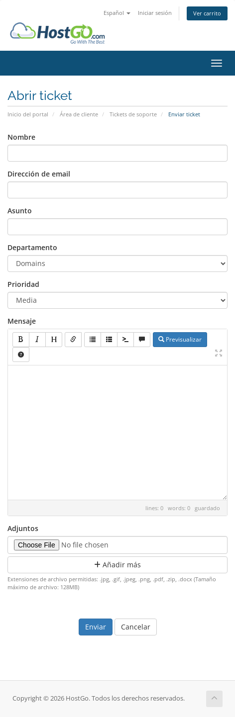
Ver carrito (207, 13)
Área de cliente (79, 114)
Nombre (21, 137)
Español (117, 12)
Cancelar (135, 626)
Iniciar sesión (155, 12)
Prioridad (23, 284)
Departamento (32, 247)
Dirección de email (38, 174)
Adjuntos (22, 528)
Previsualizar (180, 339)
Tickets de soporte (133, 114)
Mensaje (21, 321)
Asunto (19, 210)
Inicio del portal (27, 114)
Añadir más (117, 564)
